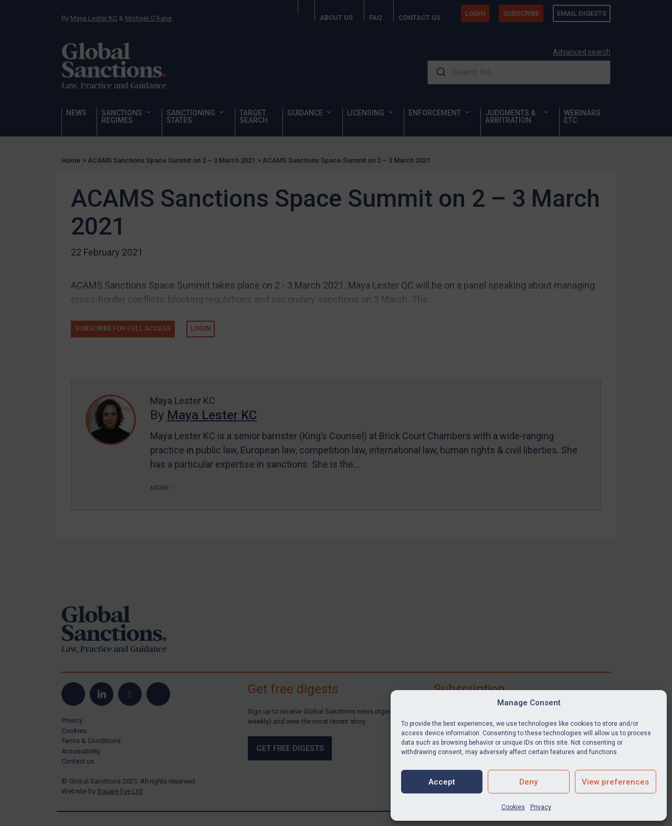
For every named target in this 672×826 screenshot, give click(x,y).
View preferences (615, 782)
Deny (528, 782)
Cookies (513, 807)
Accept (441, 782)
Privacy (540, 807)
